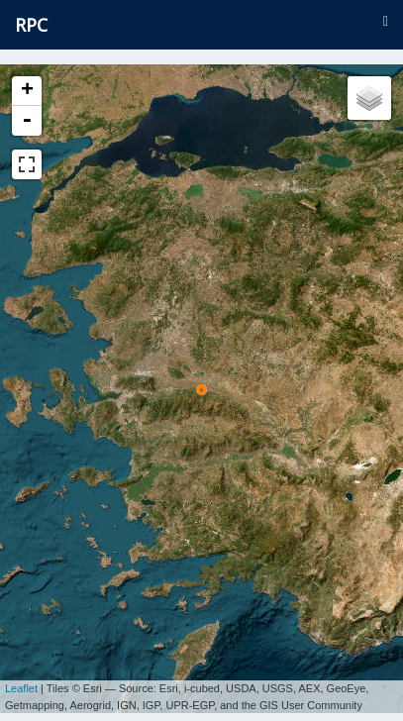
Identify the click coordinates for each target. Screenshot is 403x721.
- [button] (27, 121)
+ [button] (27, 91)
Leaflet (21, 681)
